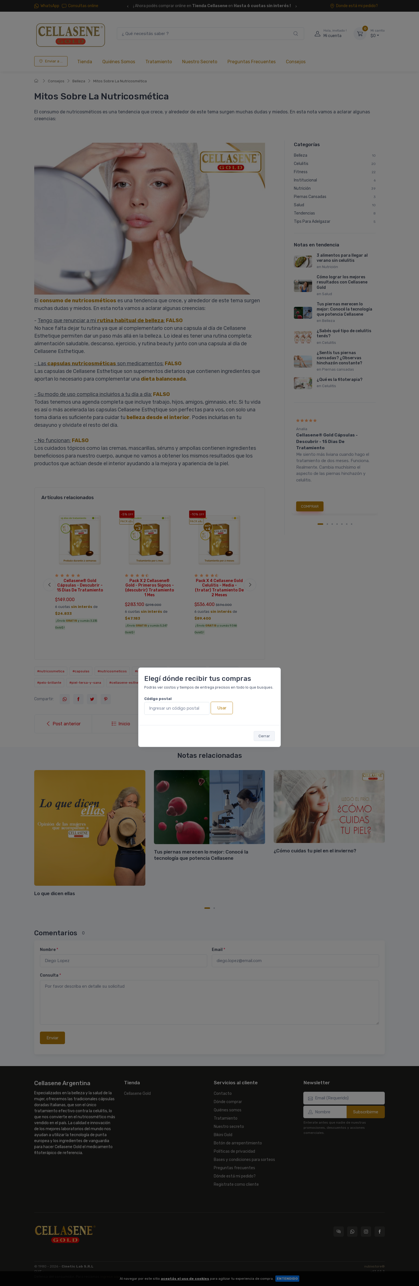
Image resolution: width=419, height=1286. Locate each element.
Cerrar (264, 736)
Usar (221, 708)
